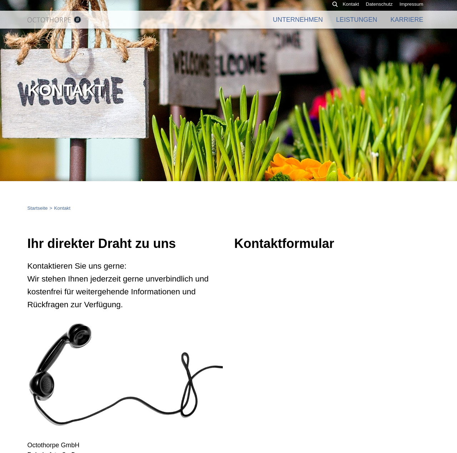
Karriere (406, 25)
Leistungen (356, 25)
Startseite (37, 208)
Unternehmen (298, 25)
